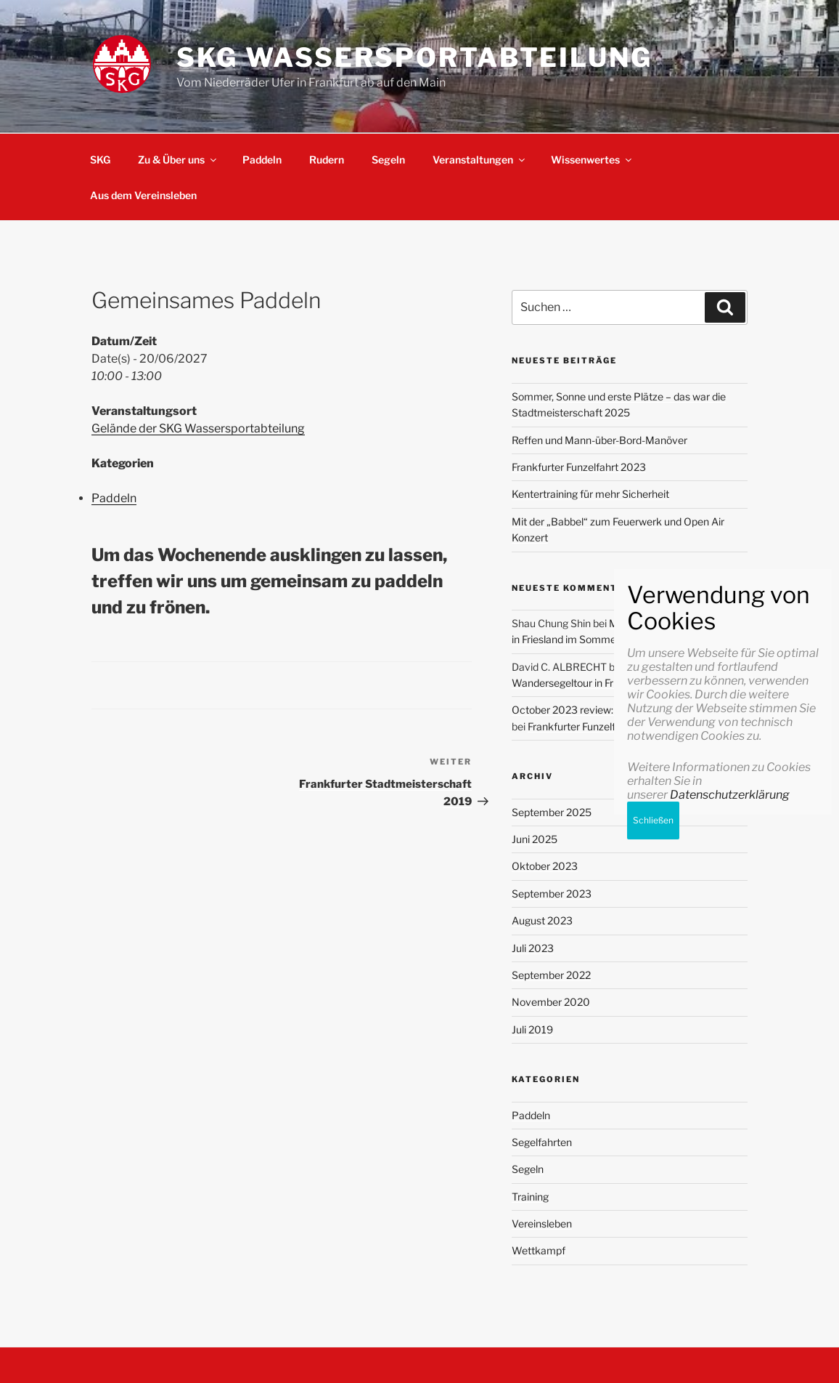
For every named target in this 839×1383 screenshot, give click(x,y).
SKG (100, 159)
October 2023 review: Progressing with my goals (624, 709)
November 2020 (551, 1002)
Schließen (653, 1298)
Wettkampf (538, 1250)
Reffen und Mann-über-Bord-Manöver (599, 440)
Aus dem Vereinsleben (143, 195)
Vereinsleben (542, 1223)
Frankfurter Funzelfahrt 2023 (579, 467)
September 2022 (551, 975)
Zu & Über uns (178, 159)
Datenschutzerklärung (730, 1273)
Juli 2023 (533, 948)
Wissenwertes (592, 159)
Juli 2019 (532, 1029)
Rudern (326, 159)
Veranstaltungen (480, 159)
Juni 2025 (534, 839)
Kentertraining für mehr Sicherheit (590, 494)
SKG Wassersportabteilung (414, 57)
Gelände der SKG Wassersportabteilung (198, 428)
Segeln (388, 159)
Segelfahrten (542, 1142)
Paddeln (262, 159)
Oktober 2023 (545, 866)
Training (530, 1196)
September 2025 (552, 812)
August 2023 (542, 920)
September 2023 (552, 893)
